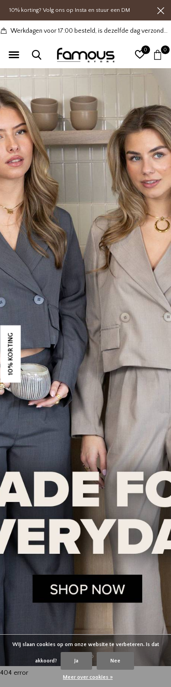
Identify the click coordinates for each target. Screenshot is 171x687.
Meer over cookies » (88, 677)
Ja (76, 661)
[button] (13, 55)
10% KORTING (11, 353)
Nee (115, 661)
